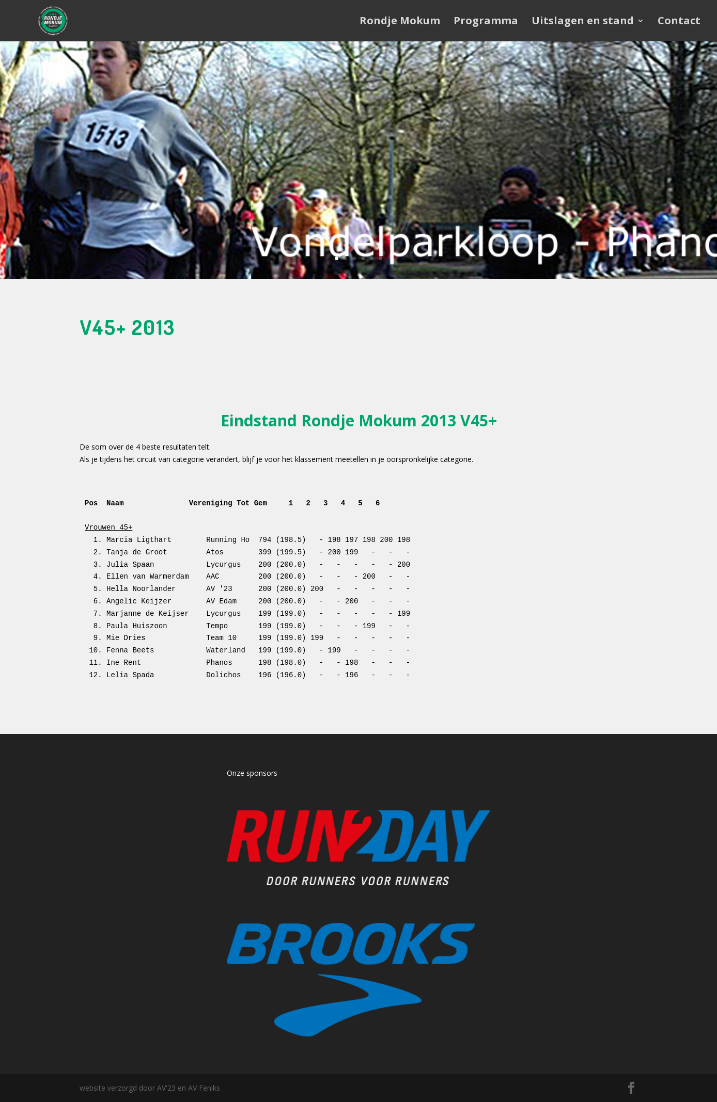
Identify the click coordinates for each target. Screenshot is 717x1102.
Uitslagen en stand (583, 22)
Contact (679, 22)
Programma (486, 22)
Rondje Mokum (400, 22)
